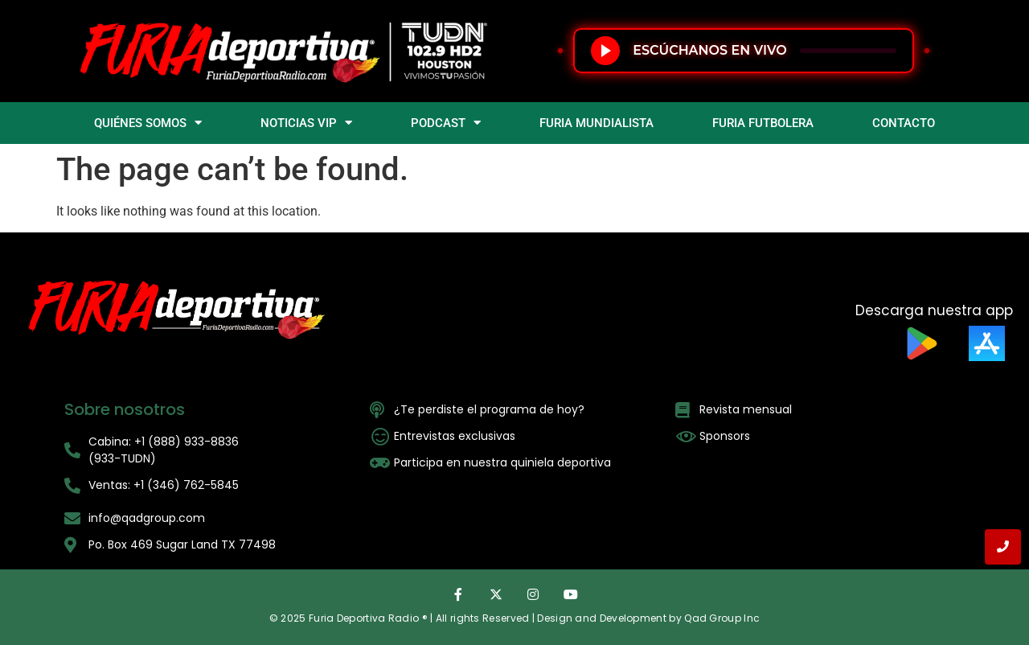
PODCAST (446, 123)
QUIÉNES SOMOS (148, 123)
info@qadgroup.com (146, 518)
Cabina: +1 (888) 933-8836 (163, 441)
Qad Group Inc (722, 618)
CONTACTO (903, 123)
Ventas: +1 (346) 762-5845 (163, 485)
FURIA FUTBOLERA (763, 123)
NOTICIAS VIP (306, 123)
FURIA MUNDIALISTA (596, 123)
